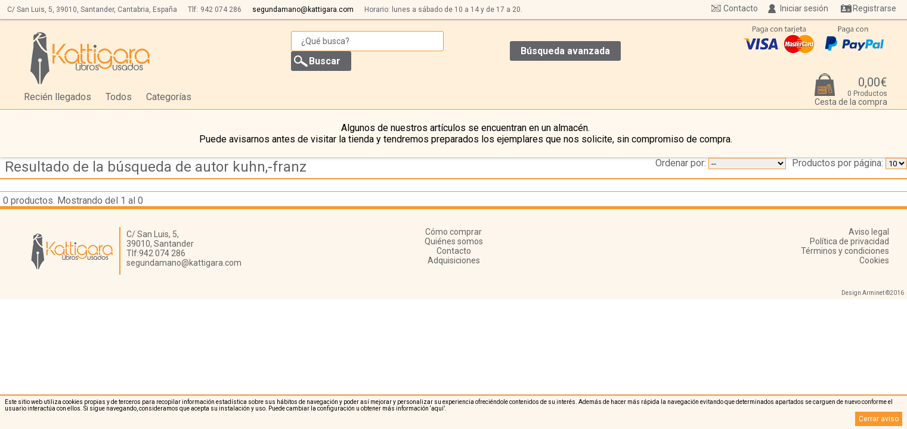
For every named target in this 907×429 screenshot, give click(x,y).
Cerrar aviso (879, 419)
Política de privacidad (849, 241)
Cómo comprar (453, 232)
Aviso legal (869, 232)
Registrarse (874, 8)
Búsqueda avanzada (565, 51)
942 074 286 (221, 9)
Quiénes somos (454, 241)
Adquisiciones (454, 260)
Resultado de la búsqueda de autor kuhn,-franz (156, 166)
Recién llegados (57, 96)
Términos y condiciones (845, 251)
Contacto (740, 8)
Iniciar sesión (804, 8)
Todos (119, 96)
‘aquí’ (437, 408)
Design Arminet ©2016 (872, 293)
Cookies (874, 260)
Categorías (168, 96)
